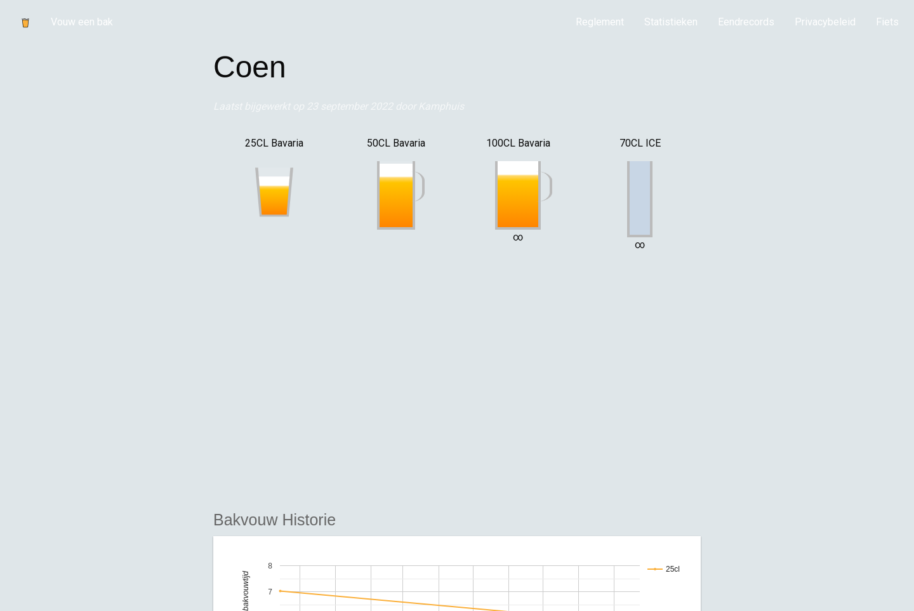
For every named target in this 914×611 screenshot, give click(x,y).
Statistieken (671, 22)
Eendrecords (746, 22)
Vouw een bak (82, 22)
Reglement (600, 22)
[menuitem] (600, 22)
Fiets (887, 22)
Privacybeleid (825, 22)
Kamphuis (441, 106)
